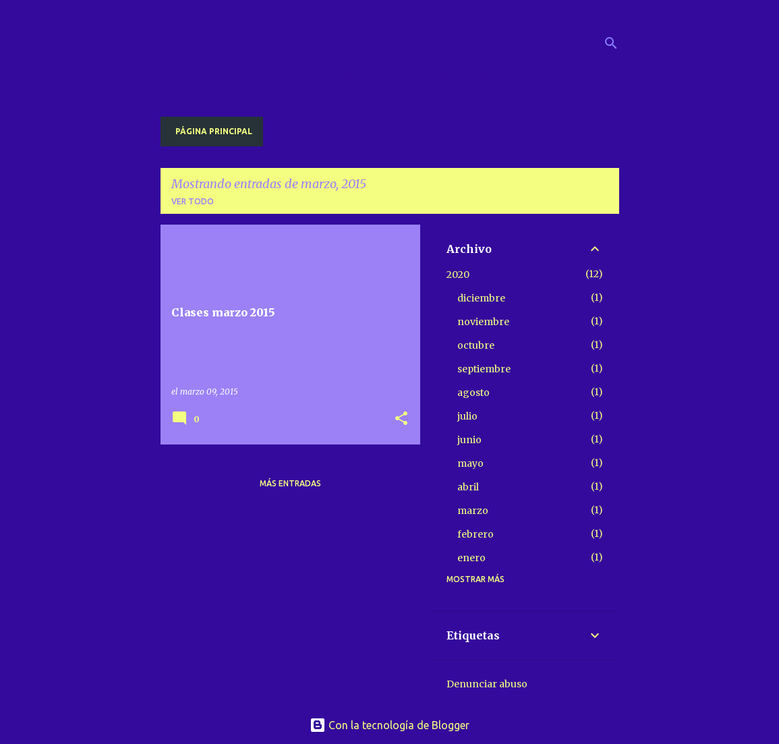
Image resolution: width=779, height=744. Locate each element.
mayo (470, 463)
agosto (473, 393)
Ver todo (192, 201)
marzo (472, 511)
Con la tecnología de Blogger (389, 725)
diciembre (481, 298)
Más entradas (290, 483)
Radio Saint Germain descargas (358, 42)
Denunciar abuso (486, 684)
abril (468, 487)
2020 (457, 274)
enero (471, 558)
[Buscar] (611, 43)
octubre (475, 345)
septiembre (484, 369)
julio (467, 416)
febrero (475, 534)
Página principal (213, 131)
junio (469, 440)
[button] (401, 419)
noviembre (483, 322)
